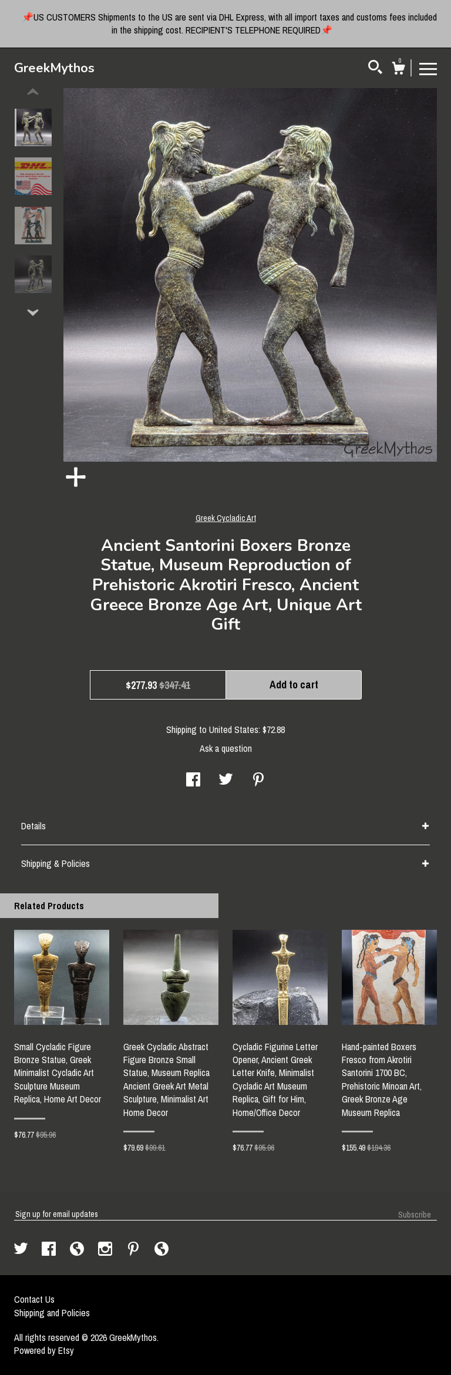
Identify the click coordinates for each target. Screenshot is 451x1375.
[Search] (375, 68)
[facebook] (50, 1249)
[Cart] (398, 70)
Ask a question (226, 748)
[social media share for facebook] (193, 780)
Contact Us (34, 1299)
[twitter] (22, 1249)
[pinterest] (134, 1249)
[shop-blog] (78, 1249)
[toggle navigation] (428, 68)
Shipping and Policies (52, 1312)
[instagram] (106, 1249)
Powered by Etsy (44, 1350)
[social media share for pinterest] (258, 780)
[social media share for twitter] (226, 780)
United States (233, 729)
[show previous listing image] (33, 92)
